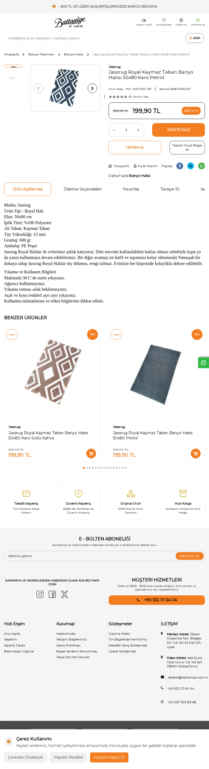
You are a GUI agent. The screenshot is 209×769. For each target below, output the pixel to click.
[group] (65, 88)
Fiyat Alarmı (145, 166)
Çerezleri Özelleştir (25, 757)
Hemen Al (135, 147)
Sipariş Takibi (14, 645)
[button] (39, 88)
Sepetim (10, 639)
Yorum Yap (140, 96)
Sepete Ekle (178, 129)
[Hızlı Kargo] (183, 500)
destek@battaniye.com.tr (188, 677)
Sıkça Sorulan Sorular (73, 657)
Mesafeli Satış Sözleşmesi (128, 645)
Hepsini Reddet (68, 757)
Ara (194, 38)
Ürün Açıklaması (28, 189)
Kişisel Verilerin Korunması (76, 651)
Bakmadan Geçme (19, 651)
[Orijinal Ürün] (131, 500)
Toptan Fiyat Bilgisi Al (187, 147)
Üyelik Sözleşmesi (122, 651)
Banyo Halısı (73, 54)
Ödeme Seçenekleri (83, 189)
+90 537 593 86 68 (182, 702)
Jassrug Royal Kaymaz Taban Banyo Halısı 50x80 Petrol (152, 435)
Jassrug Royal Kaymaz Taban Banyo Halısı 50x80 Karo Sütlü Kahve (48, 435)
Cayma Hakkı (119, 634)
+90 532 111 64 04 (160, 600)
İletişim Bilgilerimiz (71, 639)
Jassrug (115, 67)
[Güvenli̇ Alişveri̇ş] (78, 500)
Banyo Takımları (41, 54)
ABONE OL (190, 556)
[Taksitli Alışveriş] (26, 500)
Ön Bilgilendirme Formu (128, 639)
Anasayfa (11, 54)
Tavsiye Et (119, 166)
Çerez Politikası (68, 645)
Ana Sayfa (12, 634)
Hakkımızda (65, 634)
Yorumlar (130, 189)
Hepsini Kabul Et (109, 757)
